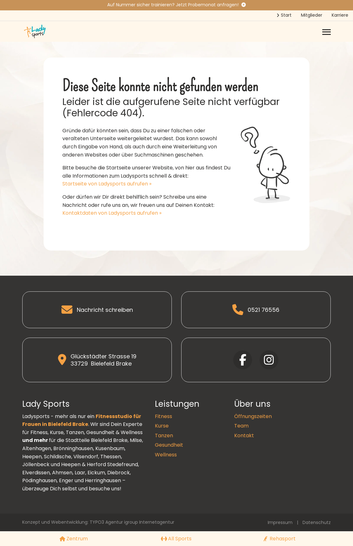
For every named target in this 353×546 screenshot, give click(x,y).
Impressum (280, 522)
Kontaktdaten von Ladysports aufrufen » (111, 213)
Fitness (163, 416)
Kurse (162, 425)
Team (241, 425)
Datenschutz (317, 522)
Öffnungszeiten (253, 416)
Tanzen (164, 435)
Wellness (166, 454)
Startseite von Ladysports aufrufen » (106, 183)
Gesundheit (169, 445)
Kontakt (244, 435)
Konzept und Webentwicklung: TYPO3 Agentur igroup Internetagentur (98, 522)
